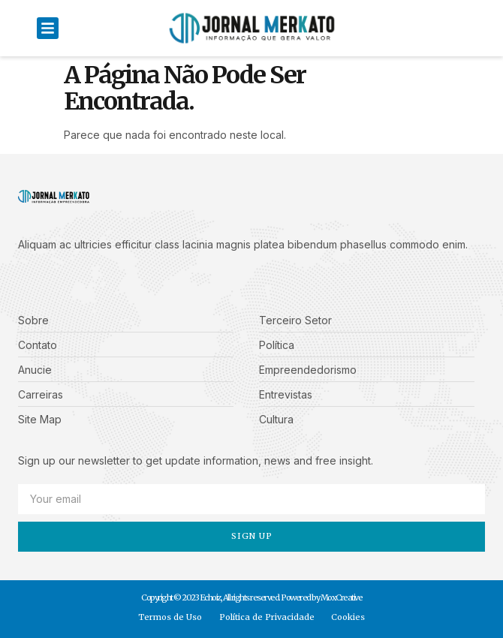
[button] (48, 28)
